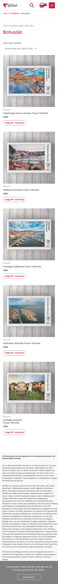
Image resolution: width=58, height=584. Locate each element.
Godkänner (29, 577)
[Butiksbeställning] (20, 48)
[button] (32, 5)
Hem (5, 26)
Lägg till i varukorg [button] (14, 123)
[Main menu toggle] (52, 5)
